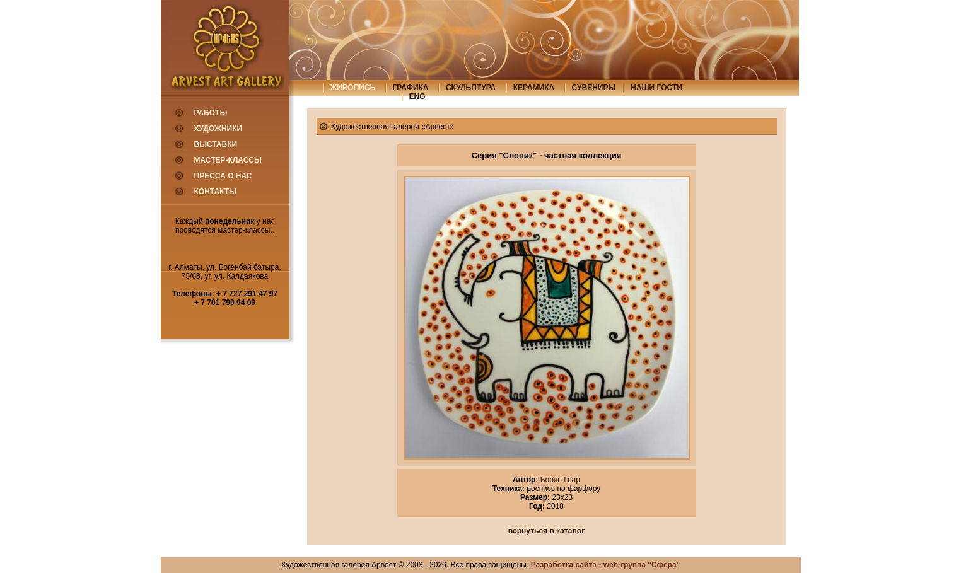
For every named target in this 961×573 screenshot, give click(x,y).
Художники (218, 128)
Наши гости (656, 87)
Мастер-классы (228, 160)
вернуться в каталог (546, 530)
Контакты (215, 191)
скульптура (471, 87)
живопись (353, 87)
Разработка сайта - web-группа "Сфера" (605, 564)
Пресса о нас (223, 175)
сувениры (594, 87)
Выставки (216, 144)
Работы (211, 112)
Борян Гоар (559, 479)
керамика (534, 87)
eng (417, 96)
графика (411, 87)
